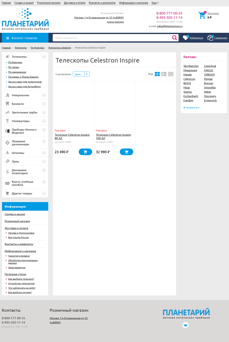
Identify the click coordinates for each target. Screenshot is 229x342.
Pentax (208, 78)
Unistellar (210, 87)
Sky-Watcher (191, 66)
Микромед (190, 70)
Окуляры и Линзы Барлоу (23, 76)
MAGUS (208, 70)
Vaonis (187, 91)
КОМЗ (187, 83)
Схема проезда (115, 21)
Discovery (210, 96)
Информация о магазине (133, 2)
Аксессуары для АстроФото (24, 86)
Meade (187, 74)
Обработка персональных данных (23, 261)
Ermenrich (210, 100)
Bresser (208, 83)
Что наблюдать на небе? (21, 287)
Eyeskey (188, 100)
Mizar (186, 87)
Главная (6, 2)
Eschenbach (190, 96)
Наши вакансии (16, 267)
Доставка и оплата (74, 2)
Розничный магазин (48, 2)
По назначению (17, 71)
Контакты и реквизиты (102, 2)
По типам (13, 67)
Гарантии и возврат (19, 255)
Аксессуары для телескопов (25, 81)
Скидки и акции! (24, 2)
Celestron (189, 78)
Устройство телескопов (21, 283)
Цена (78, 74)
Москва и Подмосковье (21, 232)
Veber (207, 91)
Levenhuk (210, 66)
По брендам (15, 62)
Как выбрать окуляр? (20, 292)
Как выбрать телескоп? (21, 278)
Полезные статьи (15, 274)
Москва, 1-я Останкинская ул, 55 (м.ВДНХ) (99, 17)
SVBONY (209, 74)
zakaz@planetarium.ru (169, 26)
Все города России (18, 237)
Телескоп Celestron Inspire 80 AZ (72, 136)
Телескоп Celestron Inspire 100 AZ (113, 136)
